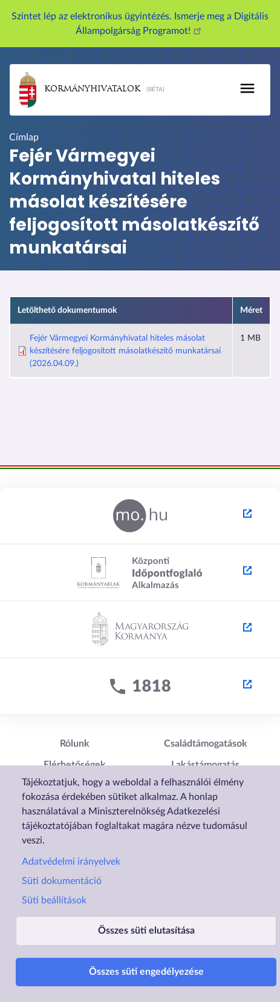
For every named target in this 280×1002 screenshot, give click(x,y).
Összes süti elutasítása (146, 930)
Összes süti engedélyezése (146, 972)
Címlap (24, 137)
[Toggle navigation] (247, 88)
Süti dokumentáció (62, 881)
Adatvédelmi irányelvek (71, 861)
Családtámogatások (205, 743)
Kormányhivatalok (79, 90)
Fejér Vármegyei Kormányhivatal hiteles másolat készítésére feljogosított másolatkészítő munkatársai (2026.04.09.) (125, 350)
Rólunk (75, 743)
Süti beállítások (54, 900)
